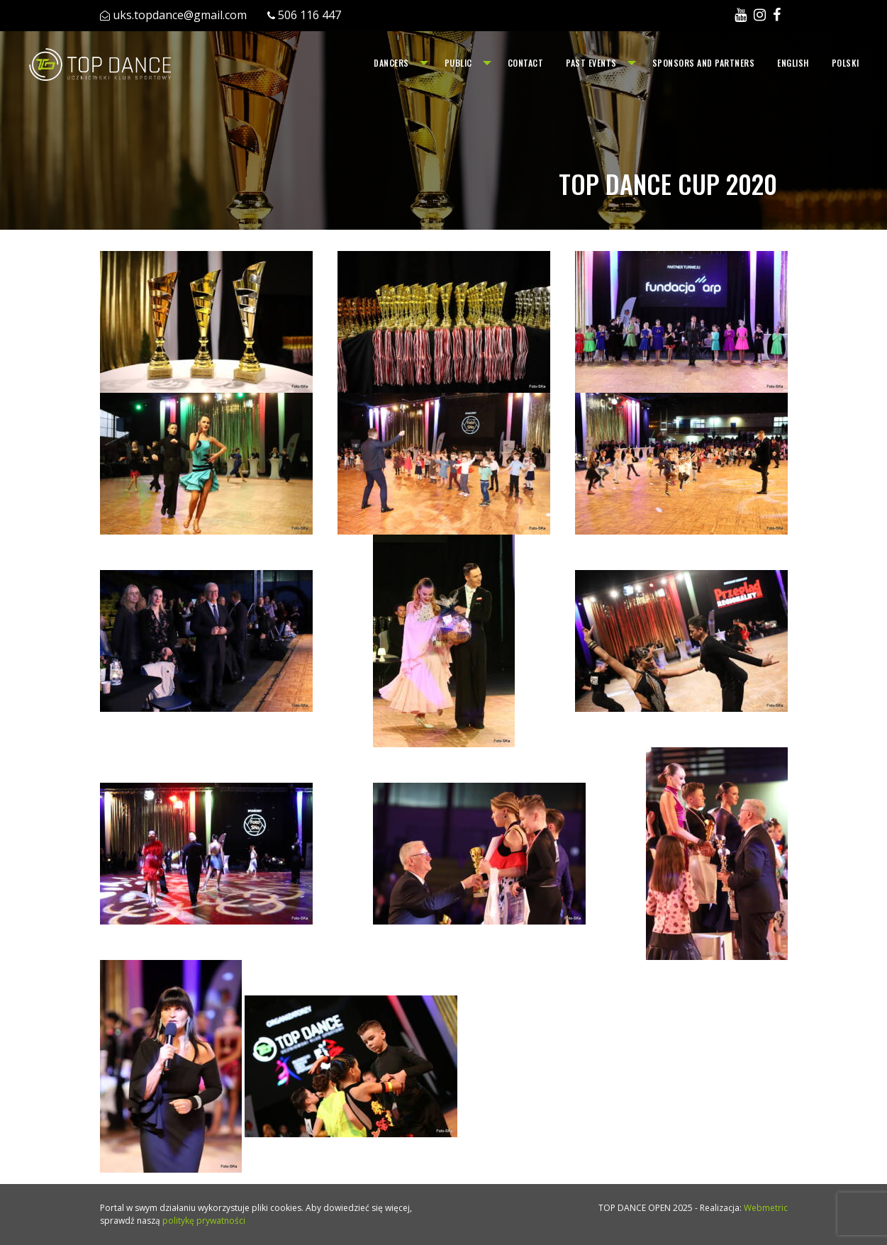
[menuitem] (398, 63)
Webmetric (766, 1208)
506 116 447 (309, 15)
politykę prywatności (203, 1221)
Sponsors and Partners (703, 63)
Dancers (391, 63)
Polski (845, 63)
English (793, 63)
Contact (526, 63)
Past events (591, 63)
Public (458, 63)
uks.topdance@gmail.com (180, 15)
